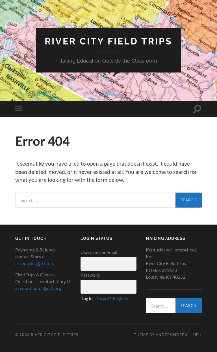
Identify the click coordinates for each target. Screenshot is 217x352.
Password (90, 275)
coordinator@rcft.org (40, 288)
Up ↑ (197, 334)
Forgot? (103, 298)
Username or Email (99, 252)
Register (121, 298)
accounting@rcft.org (35, 263)
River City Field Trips (108, 41)
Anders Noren (172, 334)
